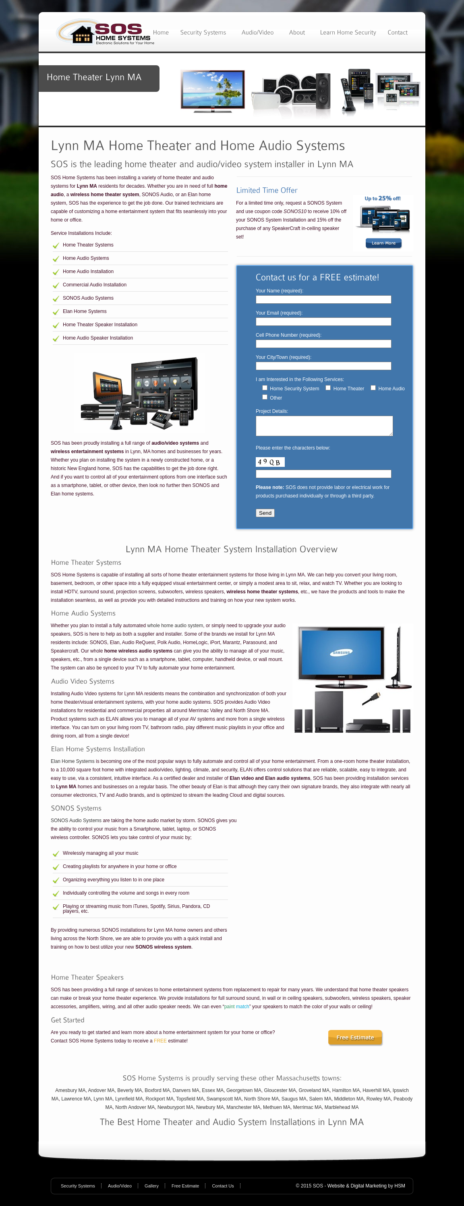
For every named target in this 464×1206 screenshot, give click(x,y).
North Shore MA (261, 1102)
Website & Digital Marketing (357, 1189)
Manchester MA (243, 1111)
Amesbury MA (70, 1094)
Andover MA (101, 1094)
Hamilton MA (346, 1094)
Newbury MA (210, 1111)
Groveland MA (313, 1094)
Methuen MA (276, 1111)
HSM (399, 1189)
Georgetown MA (243, 1094)
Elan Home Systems (73, 765)
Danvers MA (186, 1094)
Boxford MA (157, 1094)
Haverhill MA (376, 1094)
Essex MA (213, 1094)
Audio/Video (120, 1189)
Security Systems (78, 1189)
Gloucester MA (280, 1094)
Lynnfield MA (129, 1102)
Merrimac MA (307, 1111)
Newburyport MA (175, 1111)
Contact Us (223, 1189)
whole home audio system (175, 629)
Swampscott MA (224, 1102)
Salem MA (320, 1102)
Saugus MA (294, 1102)
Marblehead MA (342, 1111)
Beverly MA (129, 1094)
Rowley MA (379, 1102)
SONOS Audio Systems (76, 824)
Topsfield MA (190, 1102)
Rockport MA (160, 1102)
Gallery (152, 1189)
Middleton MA (349, 1102)
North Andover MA (135, 1111)
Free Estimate (185, 1189)
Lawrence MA (76, 1102)
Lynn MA (102, 1102)
